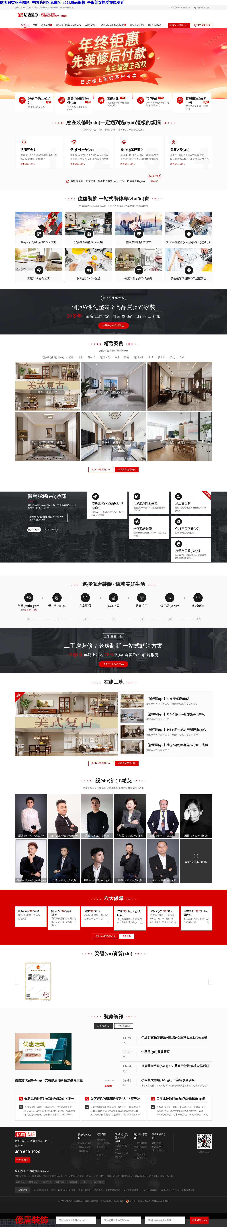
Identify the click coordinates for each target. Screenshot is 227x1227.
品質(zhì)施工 (91, 25)
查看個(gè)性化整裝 (113, 325)
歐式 (151, 357)
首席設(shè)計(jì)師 (121, 1147)
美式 (172, 357)
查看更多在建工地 (126, 763)
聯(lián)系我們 (154, 25)
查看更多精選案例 (126, 469)
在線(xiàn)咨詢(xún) (179, 25)
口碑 (35, 25)
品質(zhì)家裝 (174, 7)
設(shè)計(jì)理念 (140, 1160)
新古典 (161, 357)
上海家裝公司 (188, 1190)
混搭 (126, 357)
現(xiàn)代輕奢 (103, 1143)
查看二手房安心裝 (113, 664)
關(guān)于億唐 (137, 25)
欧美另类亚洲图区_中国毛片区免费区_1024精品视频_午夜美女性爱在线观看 (62, 2)
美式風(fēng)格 (102, 1157)
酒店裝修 (98, 1190)
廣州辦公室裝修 (130, 1190)
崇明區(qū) (99, 1182)
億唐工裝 (186, 7)
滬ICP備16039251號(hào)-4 (112, 1201)
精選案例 (46, 25)
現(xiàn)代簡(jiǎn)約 (53, 357)
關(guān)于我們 (34, 530)
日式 (181, 357)
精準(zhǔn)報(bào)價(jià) (113, 25)
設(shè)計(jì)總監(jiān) (122, 1155)
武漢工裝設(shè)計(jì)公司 (63, 1190)
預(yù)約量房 (22, 1160)
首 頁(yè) (25, 25)
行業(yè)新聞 (124, 1026)
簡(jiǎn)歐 (138, 357)
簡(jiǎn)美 (104, 357)
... (97, 1163)
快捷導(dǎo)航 (84, 1136)
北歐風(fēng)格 (102, 1149)
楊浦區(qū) (157, 1147)
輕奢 (71, 357)
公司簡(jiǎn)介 (140, 1143)
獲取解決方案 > (27, 164)
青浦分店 (47, 1182)
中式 (117, 357)
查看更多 (126, 936)
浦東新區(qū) (158, 1150)
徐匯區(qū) (157, 1143)
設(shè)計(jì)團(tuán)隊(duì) (68, 25)
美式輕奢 (101, 1139)
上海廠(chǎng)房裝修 (169, 1190)
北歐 (80, 357)
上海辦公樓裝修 (148, 1190)
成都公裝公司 (84, 1190)
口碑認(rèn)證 (84, 1143)
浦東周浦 (73, 1182)
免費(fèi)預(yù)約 (28, 606)
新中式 (91, 357)
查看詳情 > (109, 1086)
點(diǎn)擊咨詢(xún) (154, 177)
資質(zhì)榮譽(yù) (140, 1149)
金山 (86, 1182)
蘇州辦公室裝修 (41, 1190)
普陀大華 (60, 1182)
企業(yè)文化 (140, 1154)
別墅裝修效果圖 (113, 1190)
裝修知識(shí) (103, 1026)
